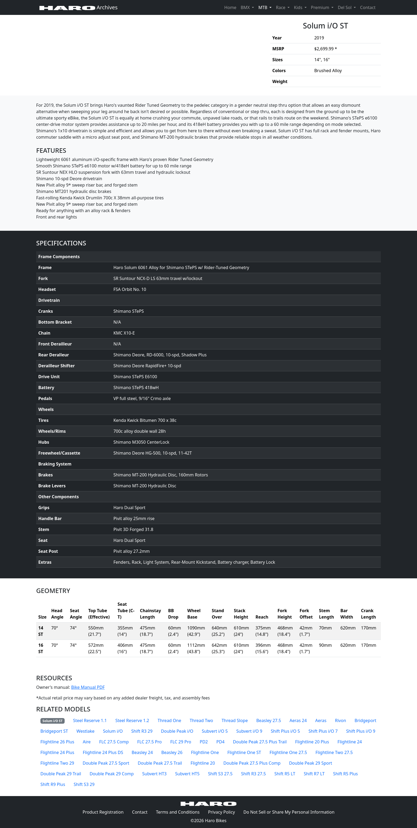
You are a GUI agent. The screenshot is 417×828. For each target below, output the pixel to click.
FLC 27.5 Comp (114, 742)
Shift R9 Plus (52, 784)
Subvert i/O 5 (215, 731)
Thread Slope (235, 720)
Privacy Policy (223, 812)
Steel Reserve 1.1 (90, 720)
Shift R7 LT (314, 774)
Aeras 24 (298, 720)
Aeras (320, 720)
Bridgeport (365, 720)
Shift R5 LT (284, 774)
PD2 (204, 742)
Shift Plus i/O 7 (323, 731)
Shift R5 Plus (345, 774)
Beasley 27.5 (268, 720)
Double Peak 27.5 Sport (106, 763)
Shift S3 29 (84, 784)
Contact (369, 7)
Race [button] (281, 7)
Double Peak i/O (177, 731)
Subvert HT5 (187, 774)
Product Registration (102, 812)
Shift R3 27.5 (253, 774)
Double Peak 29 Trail (60, 774)
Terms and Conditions (180, 812)
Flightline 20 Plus (312, 742)
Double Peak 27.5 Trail (160, 763)
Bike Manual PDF (88, 687)
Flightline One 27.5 (288, 752)
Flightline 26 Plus (57, 742)
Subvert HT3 (154, 774)
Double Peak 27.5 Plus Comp (252, 763)
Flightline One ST (244, 752)
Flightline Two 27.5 (334, 752)
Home (230, 7)
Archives (78, 7)
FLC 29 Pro (180, 742)
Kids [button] (298, 7)
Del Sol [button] (345, 7)
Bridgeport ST (54, 731)
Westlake (86, 731)
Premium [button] (320, 7)
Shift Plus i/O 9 (361, 731)
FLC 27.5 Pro (149, 742)
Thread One (169, 720)
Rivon (340, 720)
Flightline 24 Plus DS (103, 752)
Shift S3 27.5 (220, 774)
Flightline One (205, 752)
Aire (87, 742)
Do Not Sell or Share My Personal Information (288, 812)
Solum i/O (113, 731)
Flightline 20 (202, 763)
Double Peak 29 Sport (310, 763)
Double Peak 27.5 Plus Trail (260, 742)
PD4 (220, 742)
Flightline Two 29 (57, 763)
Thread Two (201, 720)
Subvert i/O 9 (249, 731)
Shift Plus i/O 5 (285, 731)
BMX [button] (246, 7)
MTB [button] (266, 7)
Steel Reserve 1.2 (132, 720)
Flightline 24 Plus (57, 752)
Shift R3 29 (141, 731)
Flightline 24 (349, 742)
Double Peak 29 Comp (112, 774)
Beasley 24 (142, 752)
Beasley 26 (172, 752)
